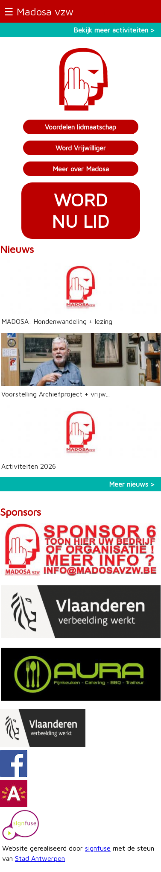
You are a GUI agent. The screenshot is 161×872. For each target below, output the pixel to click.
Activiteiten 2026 (28, 466)
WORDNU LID (80, 210)
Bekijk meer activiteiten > (114, 30)
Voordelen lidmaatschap (80, 127)
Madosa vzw (45, 12)
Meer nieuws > (132, 484)
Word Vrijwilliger (81, 148)
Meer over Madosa (81, 169)
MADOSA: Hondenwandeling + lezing (56, 321)
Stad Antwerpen (40, 858)
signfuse (98, 848)
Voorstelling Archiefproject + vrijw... (55, 394)
